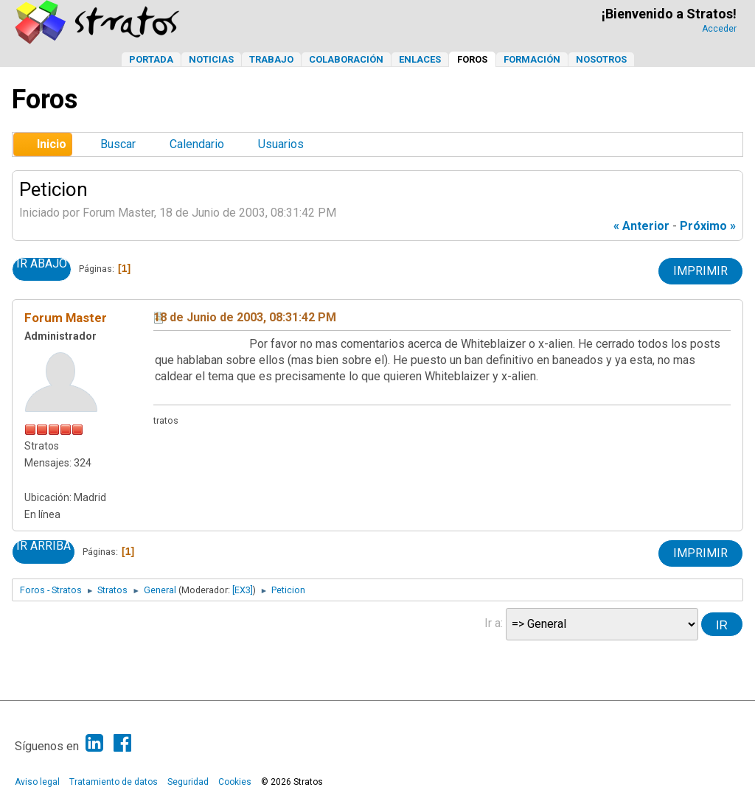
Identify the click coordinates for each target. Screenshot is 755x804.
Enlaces (420, 59)
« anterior (641, 226)
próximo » (708, 226)
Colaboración (346, 59)
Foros (472, 59)
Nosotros (601, 59)
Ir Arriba (43, 546)
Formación (532, 59)
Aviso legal (37, 782)
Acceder (719, 29)
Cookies (234, 782)
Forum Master (65, 317)
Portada (151, 59)
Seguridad (188, 782)
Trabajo (271, 59)
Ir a (492, 623)
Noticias (211, 59)
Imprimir (700, 271)
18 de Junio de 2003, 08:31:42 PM (244, 317)
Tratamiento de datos (113, 782)
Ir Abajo (41, 263)
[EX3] (242, 589)
